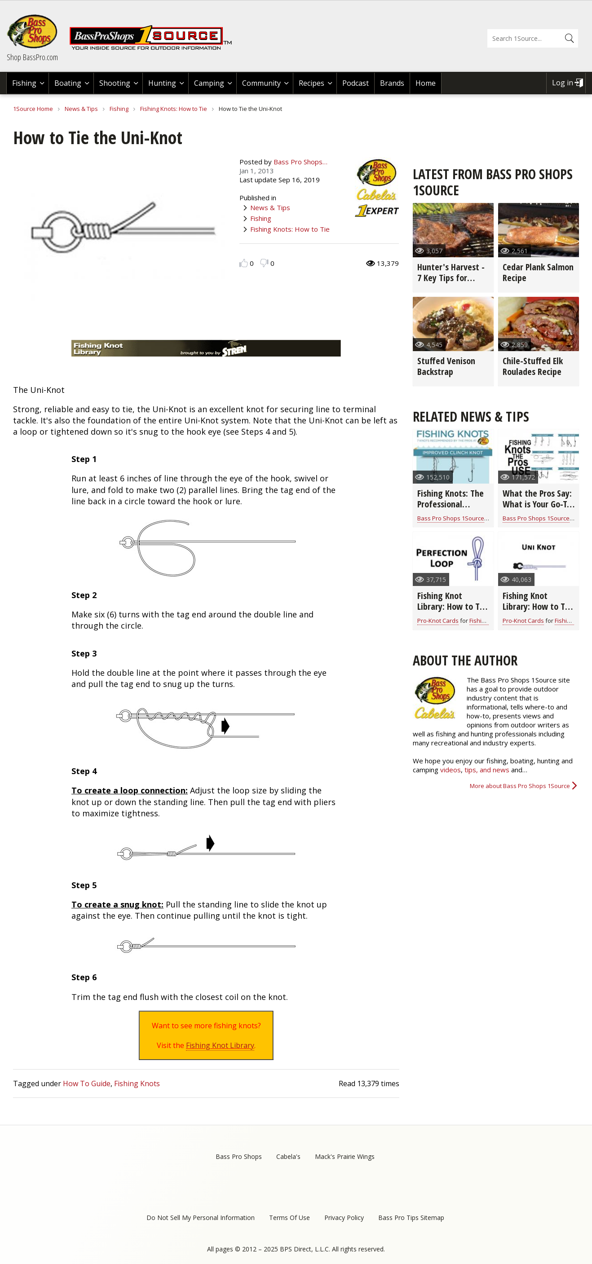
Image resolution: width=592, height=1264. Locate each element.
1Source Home (33, 109)
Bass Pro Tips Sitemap (411, 1217)
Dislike (264, 263)
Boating (67, 83)
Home (425, 83)
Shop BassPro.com (32, 57)
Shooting (114, 83)
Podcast (355, 83)
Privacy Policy (344, 1217)
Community (261, 83)
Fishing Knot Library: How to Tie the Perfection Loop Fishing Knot (451, 612)
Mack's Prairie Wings (345, 1156)
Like (243, 263)
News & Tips (81, 109)
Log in (562, 83)
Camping (209, 83)
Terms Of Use (289, 1217)
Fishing (24, 83)
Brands (392, 83)
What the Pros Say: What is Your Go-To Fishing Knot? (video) (537, 509)
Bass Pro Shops (239, 1156)
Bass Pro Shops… (300, 161)
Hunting (162, 83)
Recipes (311, 83)
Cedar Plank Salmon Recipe (538, 272)
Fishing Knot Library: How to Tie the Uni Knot (537, 606)
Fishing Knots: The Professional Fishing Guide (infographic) (450, 509)
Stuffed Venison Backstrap (446, 366)
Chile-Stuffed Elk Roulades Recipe (533, 366)
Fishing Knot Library (220, 1045)
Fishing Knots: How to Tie (173, 109)
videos (450, 769)
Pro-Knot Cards (438, 621)
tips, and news (487, 769)
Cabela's (288, 1156)
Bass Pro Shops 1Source (450, 518)
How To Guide (86, 1083)
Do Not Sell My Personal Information (200, 1217)
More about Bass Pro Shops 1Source (520, 786)
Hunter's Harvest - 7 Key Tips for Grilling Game (451, 278)
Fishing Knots (137, 1083)
